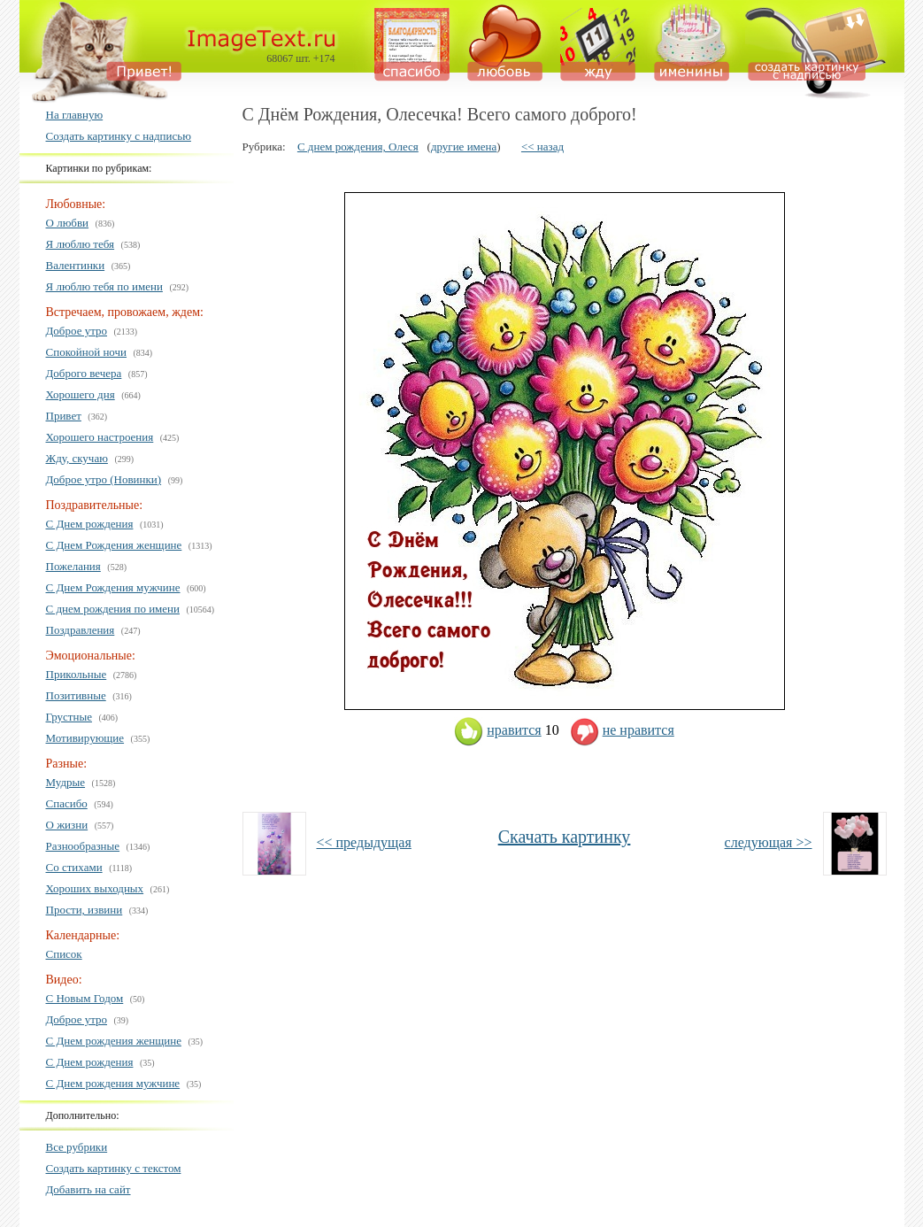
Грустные (69, 716)
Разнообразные (83, 846)
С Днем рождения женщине (113, 1040)
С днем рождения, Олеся (358, 146)
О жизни (67, 824)
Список (64, 954)
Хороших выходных (95, 888)
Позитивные (76, 695)
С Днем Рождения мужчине (113, 587)
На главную (75, 114)
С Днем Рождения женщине (114, 545)
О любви (67, 222)
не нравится (622, 729)
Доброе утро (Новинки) (104, 479)
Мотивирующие (85, 738)
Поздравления (80, 630)
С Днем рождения (90, 523)
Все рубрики (77, 1147)
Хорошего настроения (100, 437)
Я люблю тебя (80, 244)
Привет (63, 415)
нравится (497, 729)
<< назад (542, 146)
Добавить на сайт (88, 1189)
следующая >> (768, 842)
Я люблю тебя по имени (104, 286)
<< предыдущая (364, 842)
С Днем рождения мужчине (113, 1083)
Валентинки (75, 265)
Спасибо (67, 803)
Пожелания (73, 566)
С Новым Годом (85, 998)
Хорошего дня (80, 394)
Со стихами (74, 867)
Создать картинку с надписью (118, 136)
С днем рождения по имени (113, 608)
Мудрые (66, 782)
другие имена (463, 146)
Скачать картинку (564, 836)
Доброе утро (77, 330)
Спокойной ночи (86, 352)
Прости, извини (84, 909)
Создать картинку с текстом (113, 1168)
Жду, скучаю (77, 458)
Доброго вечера (84, 373)
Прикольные (76, 674)
